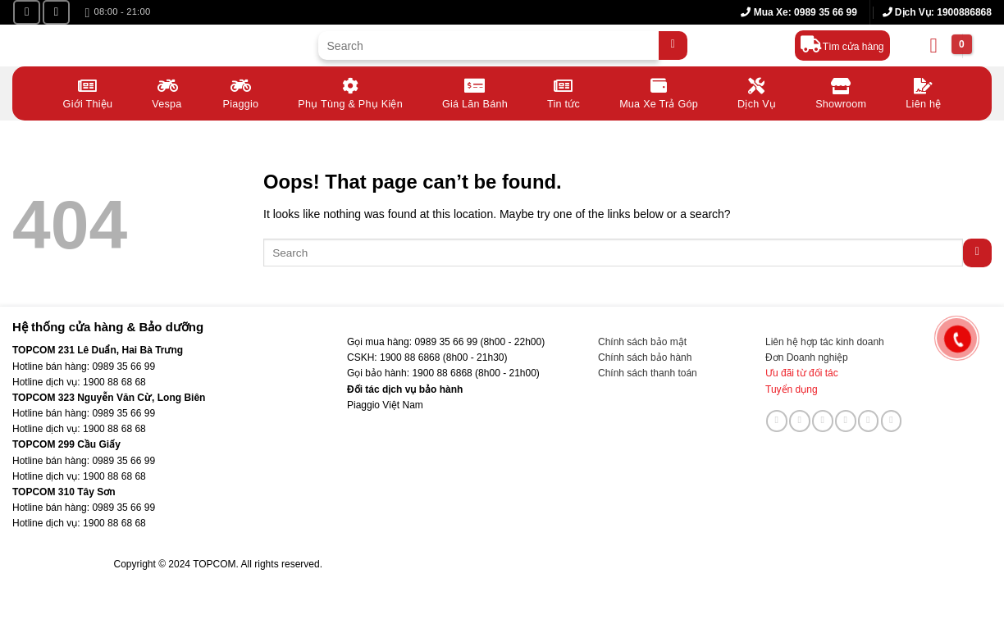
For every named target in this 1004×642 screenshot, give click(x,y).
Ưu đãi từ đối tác (801, 373)
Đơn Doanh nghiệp (806, 357)
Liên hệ (923, 92)
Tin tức (563, 92)
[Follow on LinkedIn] (868, 420)
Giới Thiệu (88, 92)
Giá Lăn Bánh (475, 92)
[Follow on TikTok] (799, 420)
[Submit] (673, 45)
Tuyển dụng (791, 389)
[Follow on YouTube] (56, 12)
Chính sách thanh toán (647, 373)
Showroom (840, 92)
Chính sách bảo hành (644, 357)
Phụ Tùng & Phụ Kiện (350, 92)
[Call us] (845, 420)
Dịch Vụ (756, 92)
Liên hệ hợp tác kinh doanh (824, 342)
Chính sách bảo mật (642, 342)
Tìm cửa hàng (853, 46)
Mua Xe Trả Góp (658, 92)
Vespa (167, 92)
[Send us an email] (822, 420)
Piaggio (241, 92)
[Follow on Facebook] (26, 12)
